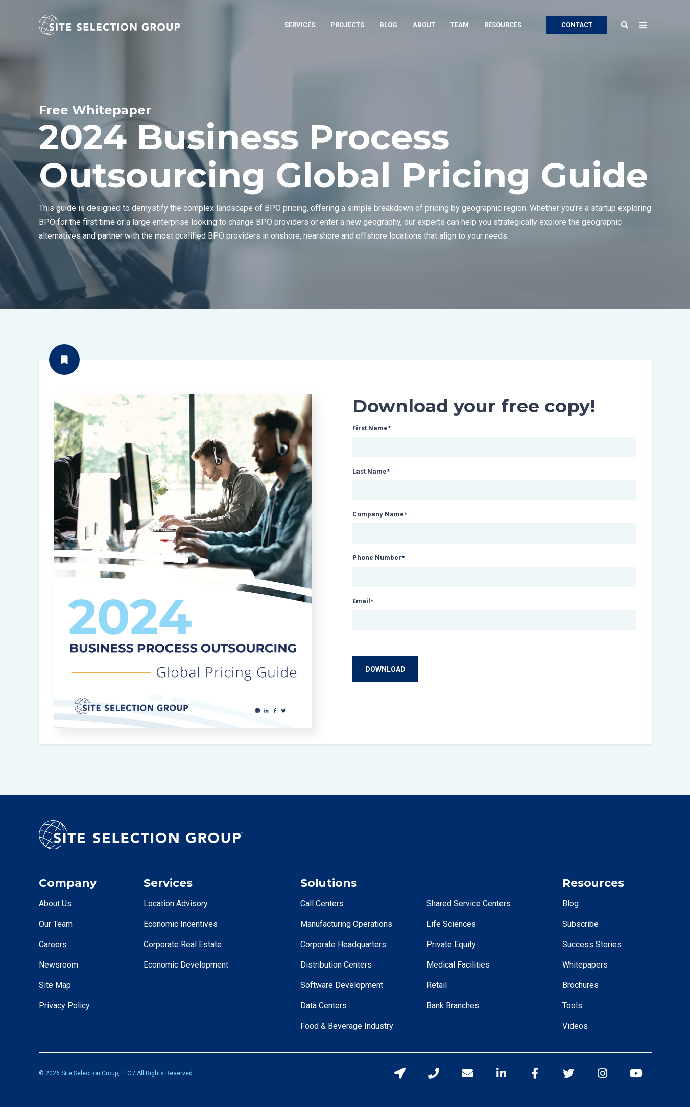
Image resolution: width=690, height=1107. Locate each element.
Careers (53, 944)
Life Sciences (451, 924)
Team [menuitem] (459, 25)
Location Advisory (176, 903)
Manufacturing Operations (346, 924)
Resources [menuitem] (502, 25)
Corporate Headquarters (343, 944)
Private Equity (451, 944)
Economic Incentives (181, 924)
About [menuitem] (424, 25)
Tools (572, 1005)
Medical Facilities (458, 965)
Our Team (56, 924)
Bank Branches (452, 1005)
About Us (55, 903)
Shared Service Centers (468, 903)
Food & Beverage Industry (346, 1026)
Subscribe (580, 924)
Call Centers (322, 903)
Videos (575, 1026)
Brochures (580, 985)
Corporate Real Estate (183, 944)
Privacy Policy (64, 1005)
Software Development (341, 985)
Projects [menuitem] (347, 25)
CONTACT (576, 25)
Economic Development (186, 965)
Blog (570, 903)
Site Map (55, 985)
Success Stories (592, 944)
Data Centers (323, 1005)
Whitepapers (585, 965)
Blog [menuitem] (388, 25)
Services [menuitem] (299, 25)
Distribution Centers (336, 965)
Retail (436, 985)
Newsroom (58, 965)
